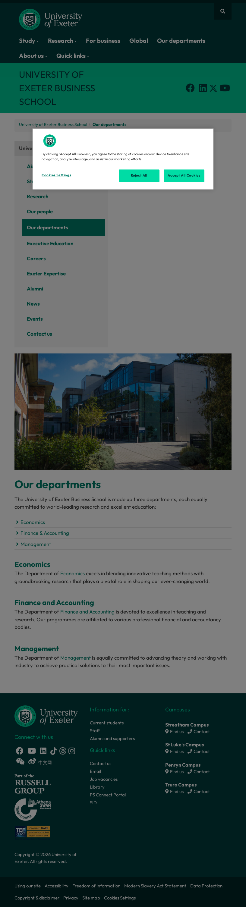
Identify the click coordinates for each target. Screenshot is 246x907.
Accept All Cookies (184, 175)
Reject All (139, 175)
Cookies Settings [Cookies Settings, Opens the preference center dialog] (56, 175)
